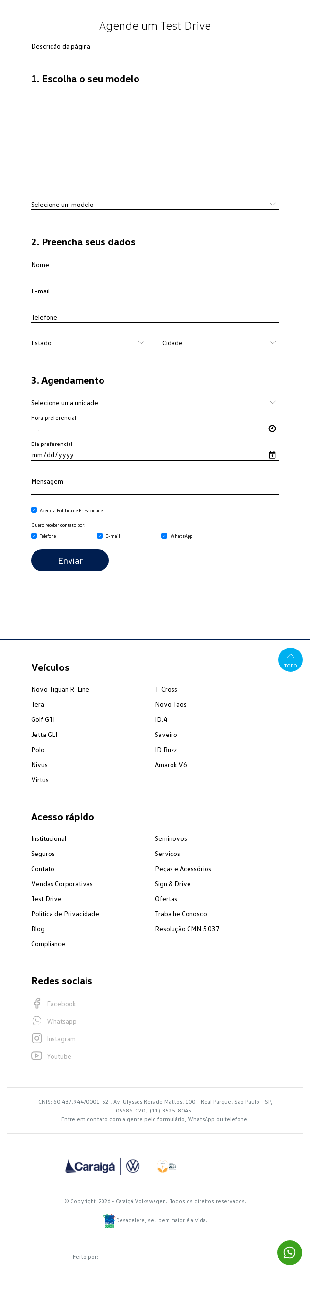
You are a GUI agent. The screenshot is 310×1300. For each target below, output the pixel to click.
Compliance (48, 944)
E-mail (112, 536)
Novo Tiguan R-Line (60, 689)
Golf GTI (43, 719)
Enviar (70, 560)
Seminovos (171, 838)
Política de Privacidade (80, 510)
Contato (42, 868)
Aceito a (71, 510)
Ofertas (166, 898)
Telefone (48, 536)
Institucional (48, 838)
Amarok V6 (171, 764)
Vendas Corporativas (62, 883)
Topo (290, 659)
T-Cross (166, 689)
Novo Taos (171, 704)
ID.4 (161, 719)
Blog (38, 928)
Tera (37, 704)
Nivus (39, 764)
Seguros (43, 853)
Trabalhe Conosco (181, 913)
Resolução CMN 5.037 (187, 928)
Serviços (167, 853)
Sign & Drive (173, 883)
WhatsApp (181, 536)
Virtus (40, 779)
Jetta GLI (44, 734)
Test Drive (46, 898)
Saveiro (166, 734)
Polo (38, 749)
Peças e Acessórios (183, 868)
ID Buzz (166, 749)
